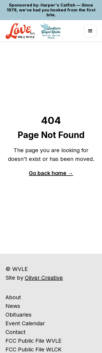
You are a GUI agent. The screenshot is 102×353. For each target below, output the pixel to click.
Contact (15, 332)
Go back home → (51, 173)
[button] (90, 31)
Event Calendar (25, 323)
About (13, 297)
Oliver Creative (44, 277)
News (12, 306)
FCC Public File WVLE (33, 341)
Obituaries (18, 314)
